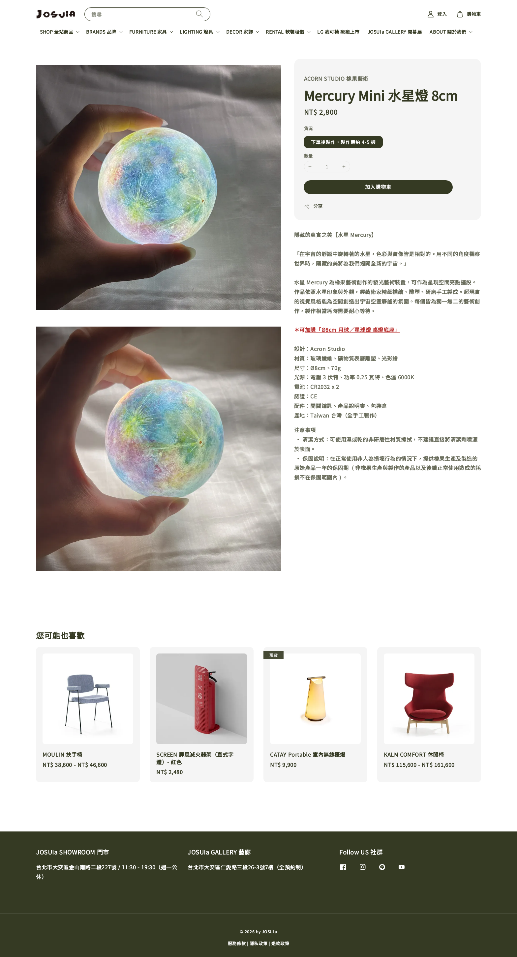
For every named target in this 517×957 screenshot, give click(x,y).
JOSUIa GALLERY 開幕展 (395, 31)
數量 (308, 156)
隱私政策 (259, 943)
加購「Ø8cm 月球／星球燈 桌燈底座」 (352, 330)
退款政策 (280, 943)
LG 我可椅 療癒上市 (338, 31)
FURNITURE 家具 (148, 32)
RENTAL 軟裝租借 (285, 32)
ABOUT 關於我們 (448, 32)
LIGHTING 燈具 (196, 32)
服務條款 (237, 943)
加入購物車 (378, 186)
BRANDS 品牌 (101, 32)
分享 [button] (313, 206)
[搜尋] (199, 14)
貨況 (308, 128)
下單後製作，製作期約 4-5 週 (343, 142)
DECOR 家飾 (239, 32)
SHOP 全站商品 (56, 32)
